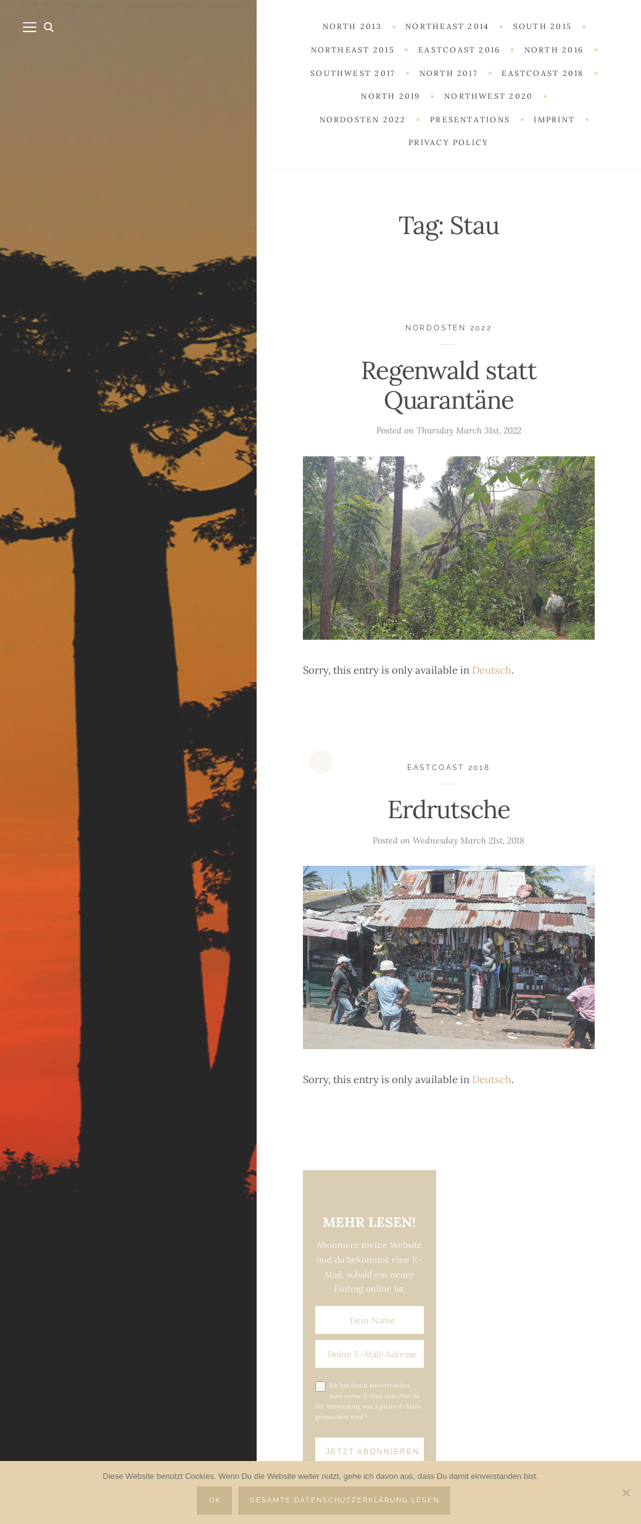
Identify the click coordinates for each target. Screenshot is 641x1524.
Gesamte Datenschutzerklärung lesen (344, 1500)
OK (215, 1500)
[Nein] (625, 1492)
